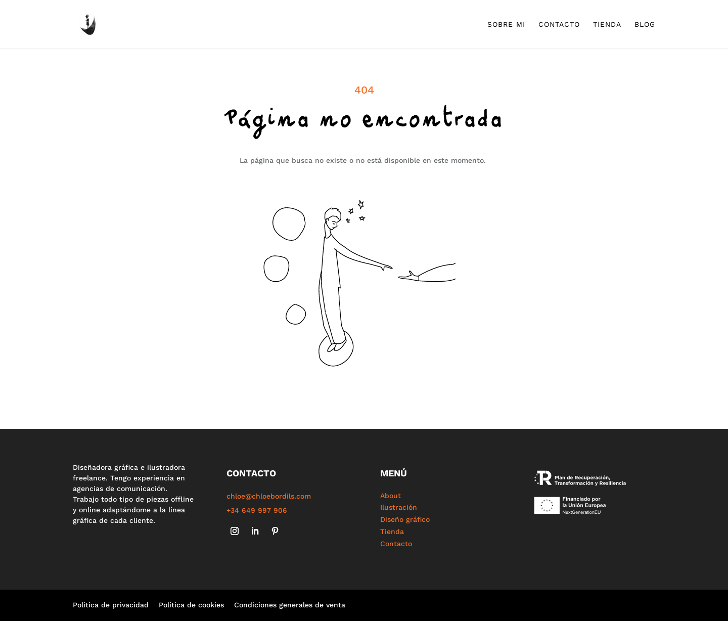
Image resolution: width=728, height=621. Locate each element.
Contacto (559, 24)
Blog (644, 24)
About (390, 496)
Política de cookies (191, 605)
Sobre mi (506, 24)
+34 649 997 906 (256, 510)
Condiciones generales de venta (289, 605)
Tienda (607, 24)
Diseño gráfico (405, 519)
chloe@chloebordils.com (268, 496)
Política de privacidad (111, 605)
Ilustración (398, 507)
